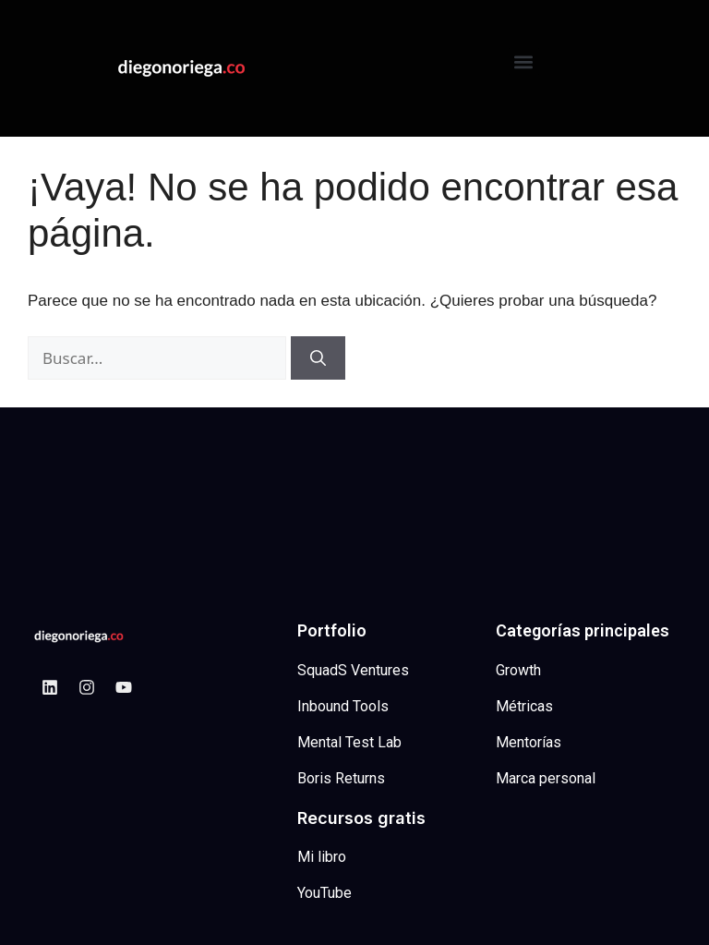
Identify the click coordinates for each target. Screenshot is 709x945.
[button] (524, 61)
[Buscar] (318, 358)
